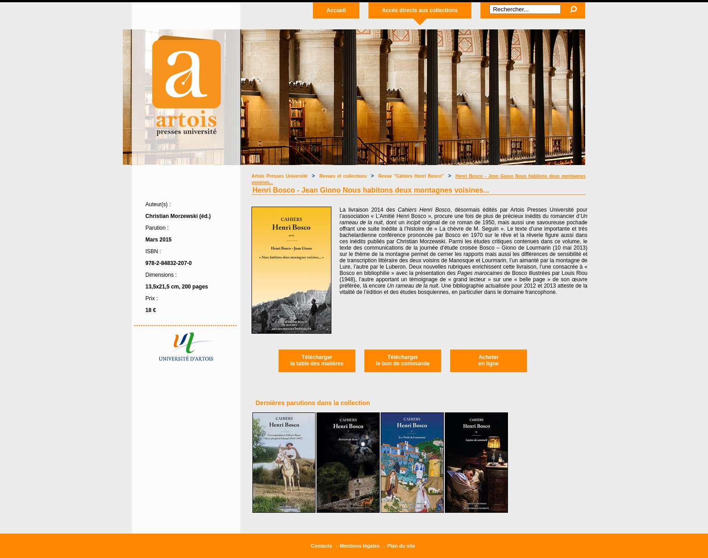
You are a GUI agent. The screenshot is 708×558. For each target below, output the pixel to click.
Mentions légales (360, 546)
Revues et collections (343, 176)
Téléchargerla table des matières (317, 360)
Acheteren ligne (488, 360)
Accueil (336, 10)
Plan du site (401, 546)
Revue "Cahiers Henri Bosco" (411, 176)
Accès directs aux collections (420, 10)
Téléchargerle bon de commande (402, 360)
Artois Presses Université (279, 176)
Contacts (321, 546)
